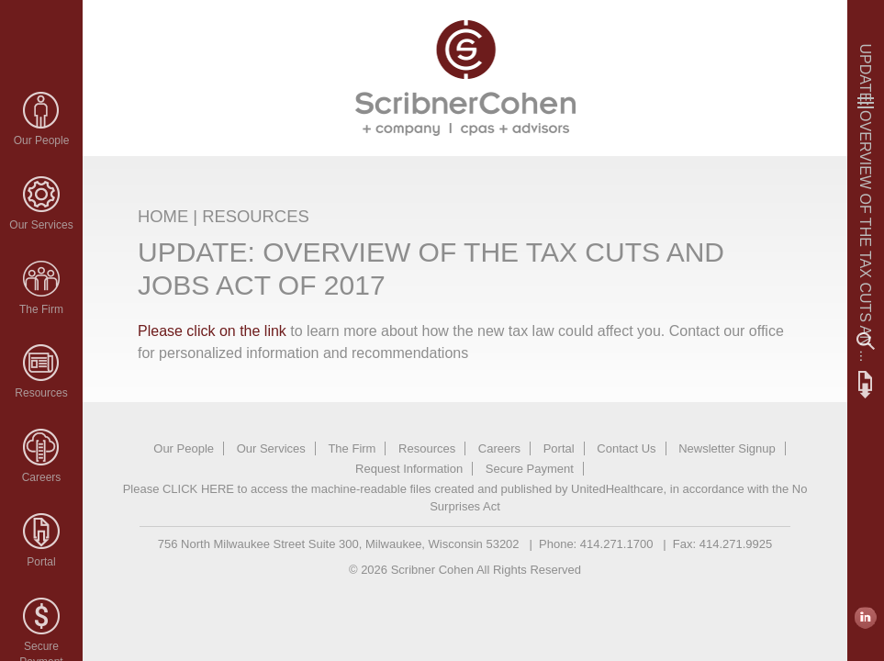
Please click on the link (214, 331)
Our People (42, 140)
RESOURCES (255, 216)
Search (866, 341)
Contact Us (626, 448)
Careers (42, 477)
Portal (41, 561)
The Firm (41, 309)
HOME (163, 216)
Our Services (41, 224)
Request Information (409, 469)
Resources (41, 393)
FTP (866, 384)
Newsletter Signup (727, 448)
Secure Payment (530, 469)
